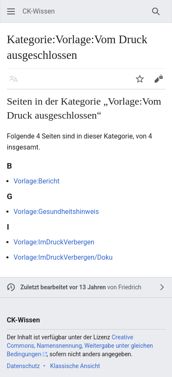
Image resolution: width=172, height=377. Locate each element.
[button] (11, 11)
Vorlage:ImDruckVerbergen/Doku (63, 257)
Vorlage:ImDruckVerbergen (54, 242)
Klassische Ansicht (75, 366)
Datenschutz (23, 366)
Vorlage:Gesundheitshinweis (56, 212)
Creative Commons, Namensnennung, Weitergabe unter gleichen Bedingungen (80, 345)
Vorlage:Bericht (37, 181)
